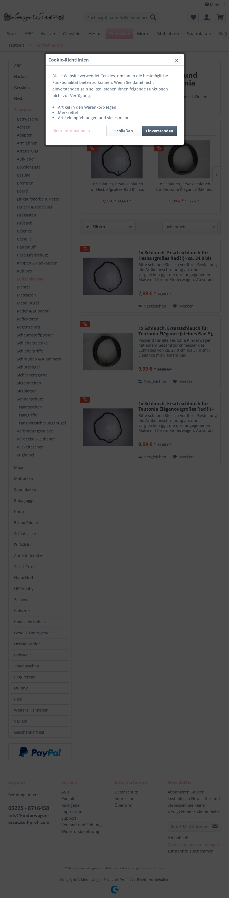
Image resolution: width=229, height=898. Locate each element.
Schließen (123, 130)
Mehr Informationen (71, 130)
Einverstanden (159, 130)
